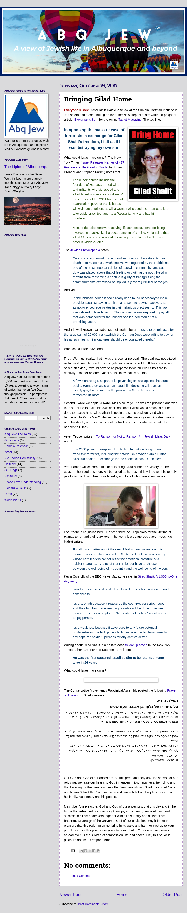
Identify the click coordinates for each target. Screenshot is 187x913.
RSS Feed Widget (27, 345)
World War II (12, 500)
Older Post (173, 894)
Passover (10, 476)
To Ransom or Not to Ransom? (118, 436)
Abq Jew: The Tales (17, 434)
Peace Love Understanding (22, 482)
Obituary (10, 464)
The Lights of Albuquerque (27, 167)
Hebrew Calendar (16, 446)
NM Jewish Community (19, 458)
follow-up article (136, 645)
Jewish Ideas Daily (157, 436)
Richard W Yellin (15, 488)
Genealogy (11, 440)
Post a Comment (81, 876)
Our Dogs (10, 470)
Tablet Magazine (129, 119)
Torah (8, 494)
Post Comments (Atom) (93, 904)
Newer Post (70, 894)
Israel (8, 452)
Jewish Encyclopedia (85, 250)
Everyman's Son (85, 119)
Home (122, 894)
